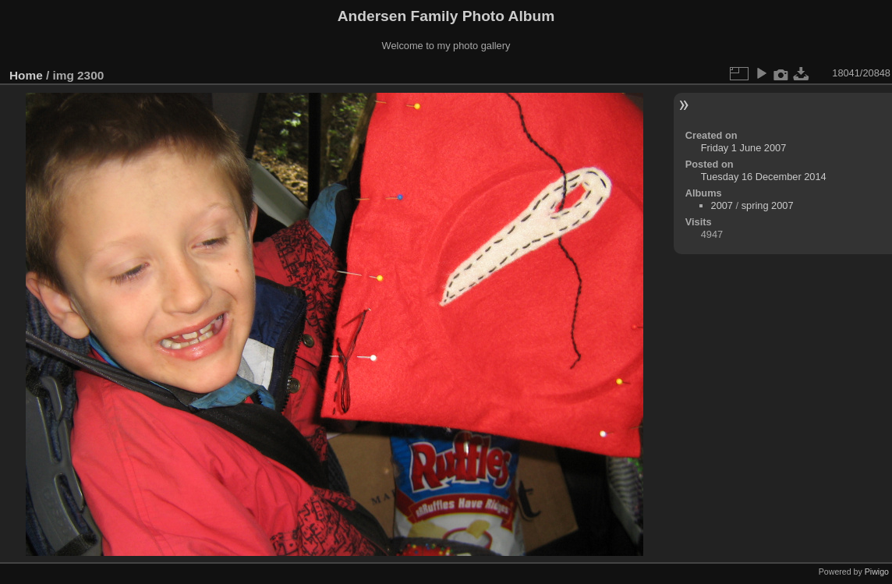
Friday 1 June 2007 (744, 148)
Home (26, 75)
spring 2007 (768, 205)
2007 (722, 205)
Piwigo (877, 571)
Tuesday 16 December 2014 (764, 176)
